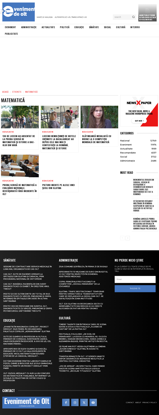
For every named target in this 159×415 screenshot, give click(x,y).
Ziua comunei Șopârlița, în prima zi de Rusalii (83, 266)
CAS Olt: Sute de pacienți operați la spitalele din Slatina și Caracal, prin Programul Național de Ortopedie (23, 276)
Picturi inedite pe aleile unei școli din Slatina (58, 186)
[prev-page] (122, 238)
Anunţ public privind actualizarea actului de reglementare (147, 17)
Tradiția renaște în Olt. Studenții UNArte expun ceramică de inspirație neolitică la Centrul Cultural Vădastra (82, 358)
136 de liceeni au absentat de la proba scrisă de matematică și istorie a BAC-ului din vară (19, 140)
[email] (135, 279)
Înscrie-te (135, 288)
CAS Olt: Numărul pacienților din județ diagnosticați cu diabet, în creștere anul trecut (26, 286)
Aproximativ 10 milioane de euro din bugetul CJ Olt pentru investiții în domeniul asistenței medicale (83, 274)
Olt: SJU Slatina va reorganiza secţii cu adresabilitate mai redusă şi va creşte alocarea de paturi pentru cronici (81, 306)
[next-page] (128, 238)
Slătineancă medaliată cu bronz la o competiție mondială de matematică (96, 139)
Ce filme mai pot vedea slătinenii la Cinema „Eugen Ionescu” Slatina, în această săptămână (82, 348)
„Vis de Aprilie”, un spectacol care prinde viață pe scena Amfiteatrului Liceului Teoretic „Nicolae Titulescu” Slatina (82, 368)
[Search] (133, 17)
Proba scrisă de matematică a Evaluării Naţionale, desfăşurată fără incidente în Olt (20, 189)
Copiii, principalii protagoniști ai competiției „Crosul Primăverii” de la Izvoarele (79, 284)
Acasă (5, 91)
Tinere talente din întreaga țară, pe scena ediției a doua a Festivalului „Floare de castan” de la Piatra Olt (82, 326)
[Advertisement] (79, 62)
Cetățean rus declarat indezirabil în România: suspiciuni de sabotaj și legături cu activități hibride (143, 206)
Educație (8, 132)
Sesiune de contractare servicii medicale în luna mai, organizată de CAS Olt (27, 267)
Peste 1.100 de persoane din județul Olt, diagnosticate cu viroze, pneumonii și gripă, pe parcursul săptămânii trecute (27, 308)
